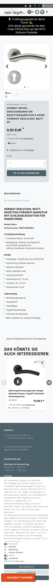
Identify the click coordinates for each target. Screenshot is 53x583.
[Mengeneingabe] (10, 163)
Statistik (12, 547)
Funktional (13, 558)
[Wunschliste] (39, 6)
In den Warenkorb (26, 173)
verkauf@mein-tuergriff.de (20, 446)
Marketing (13, 549)
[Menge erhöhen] (44, 162)
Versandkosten (28, 138)
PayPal (11, 555)
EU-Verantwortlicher (17, 200)
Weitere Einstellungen (14, 561)
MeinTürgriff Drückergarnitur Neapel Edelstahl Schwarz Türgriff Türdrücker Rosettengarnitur (26, 393)
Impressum (41, 532)
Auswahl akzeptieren (26, 572)
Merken (12, 143)
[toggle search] (35, 6)
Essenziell (13, 544)
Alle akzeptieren (26, 566)
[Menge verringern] (44, 165)
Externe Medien (16, 552)
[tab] (26, 193)
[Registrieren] (30, 6)
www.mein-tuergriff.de (18, 449)
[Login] (26, 6)
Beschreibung (12, 193)
